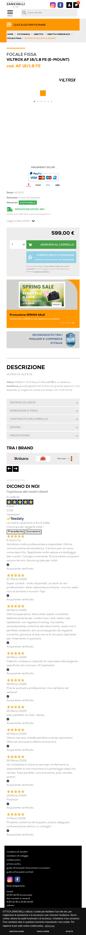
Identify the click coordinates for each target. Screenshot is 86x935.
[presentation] (9, 469)
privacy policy (14, 864)
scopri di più (67, 323)
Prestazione (20, 436)
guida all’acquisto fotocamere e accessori (28, 868)
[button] (34, 101)
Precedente (15, 531)
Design (15, 427)
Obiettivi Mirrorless (58, 34)
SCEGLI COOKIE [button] (43, 931)
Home (10, 34)
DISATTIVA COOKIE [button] (16, 931)
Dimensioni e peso (23, 411)
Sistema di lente (22, 403)
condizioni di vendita (17, 852)
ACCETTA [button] (69, 931)
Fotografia (23, 34)
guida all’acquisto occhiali (20, 872)
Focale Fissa (14, 38)
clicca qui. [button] (50, 926)
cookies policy (14, 860)
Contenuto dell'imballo (29, 419)
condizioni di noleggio (41, 271)
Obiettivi (38, 34)
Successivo (33, 531)
